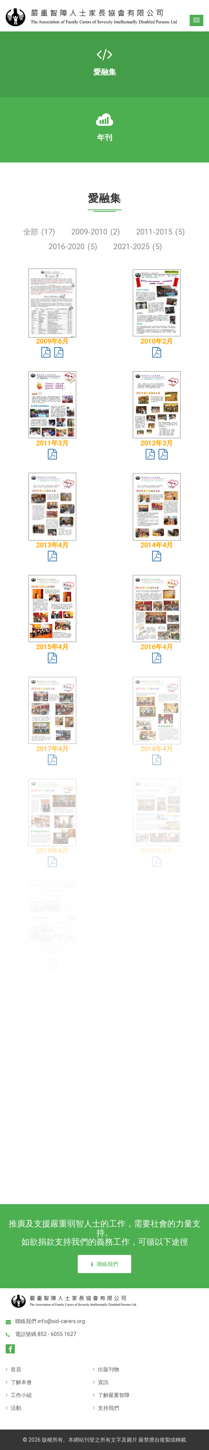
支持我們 (106, 1408)
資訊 (100, 1382)
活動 (13, 1408)
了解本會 (19, 1382)
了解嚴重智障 (111, 1395)
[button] (196, 20)
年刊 (104, 137)
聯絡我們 (104, 1264)
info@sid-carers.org (61, 1321)
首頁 (13, 1369)
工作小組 (19, 1395)
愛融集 (104, 72)
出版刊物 (106, 1369)
